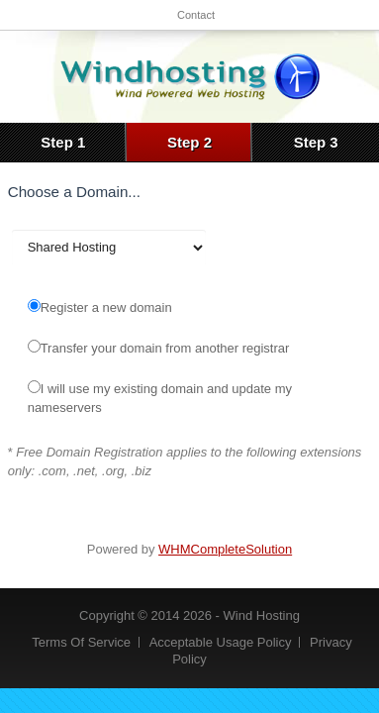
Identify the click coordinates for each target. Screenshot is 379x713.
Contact (196, 15)
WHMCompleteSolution (225, 549)
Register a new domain (100, 307)
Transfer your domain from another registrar (159, 348)
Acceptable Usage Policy (220, 642)
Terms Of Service (81, 642)
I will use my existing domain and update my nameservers (160, 397)
